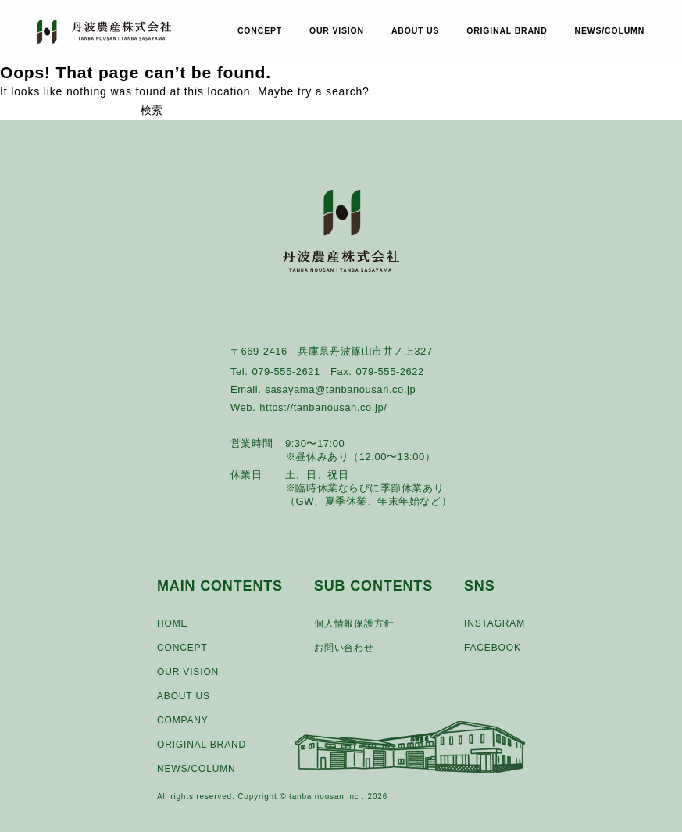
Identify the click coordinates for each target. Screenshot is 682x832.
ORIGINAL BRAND (506, 31)
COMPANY (183, 720)
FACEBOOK (492, 647)
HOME (172, 623)
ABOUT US (415, 31)
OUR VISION (336, 31)
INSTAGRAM (494, 623)
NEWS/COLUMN (610, 31)
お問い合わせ (344, 647)
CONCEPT (259, 31)
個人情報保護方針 (354, 623)
